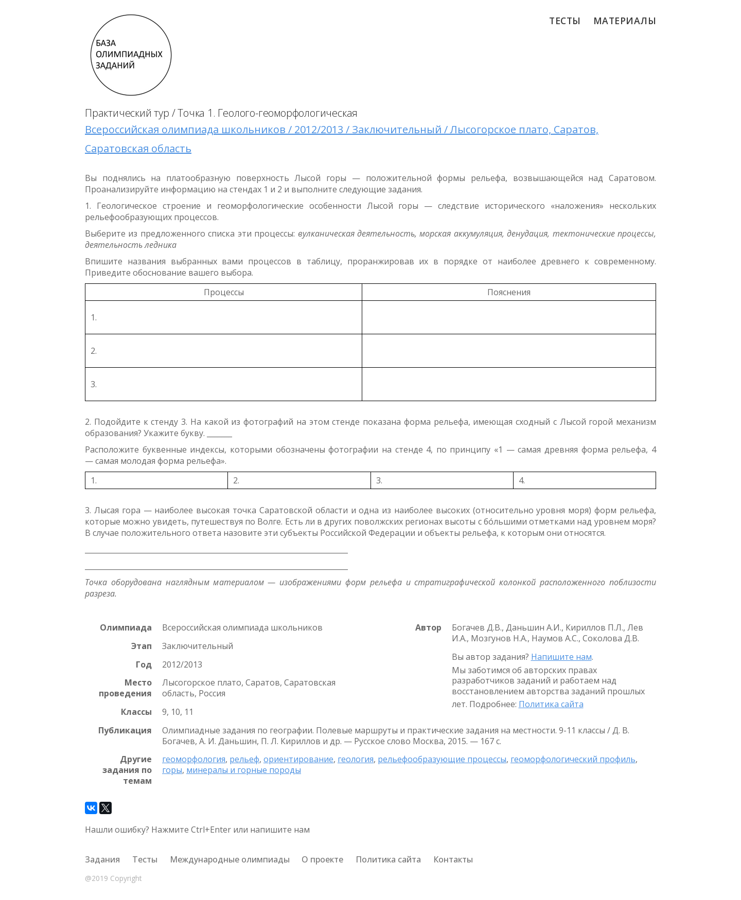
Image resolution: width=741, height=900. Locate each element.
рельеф (244, 759)
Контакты (453, 859)
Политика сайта (551, 704)
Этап (141, 646)
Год (144, 664)
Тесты (565, 20)
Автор (428, 627)
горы (172, 770)
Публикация (125, 730)
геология (356, 759)
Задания (102, 859)
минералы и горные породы (243, 770)
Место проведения (125, 688)
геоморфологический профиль (573, 759)
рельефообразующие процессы (442, 759)
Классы (136, 712)
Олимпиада (126, 627)
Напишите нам (561, 656)
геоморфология (193, 759)
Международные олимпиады (230, 859)
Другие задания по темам (127, 770)
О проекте (322, 859)
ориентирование (298, 759)
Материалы (625, 20)
